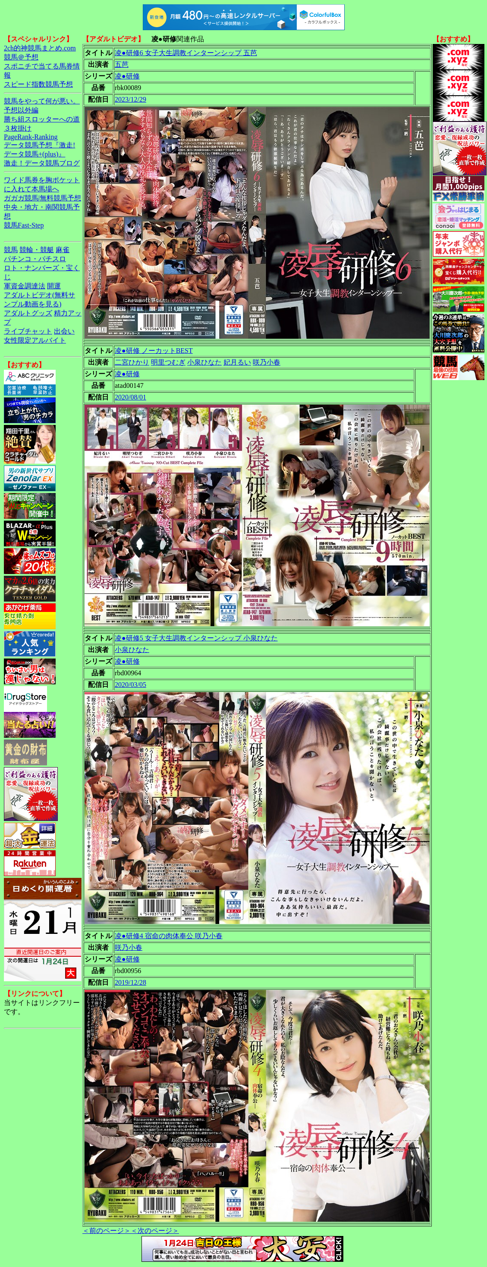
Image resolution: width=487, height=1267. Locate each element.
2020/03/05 (130, 684)
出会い (64, 331)
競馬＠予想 (21, 57)
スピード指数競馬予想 (38, 84)
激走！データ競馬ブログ (42, 163)
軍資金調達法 (24, 286)
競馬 (11, 249)
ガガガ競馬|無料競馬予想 (42, 198)
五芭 (122, 64)
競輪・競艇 (36, 249)
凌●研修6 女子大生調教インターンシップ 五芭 (186, 52)
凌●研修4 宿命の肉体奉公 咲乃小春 (169, 935)
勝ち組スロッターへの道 (42, 119)
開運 (54, 286)
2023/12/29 (130, 99)
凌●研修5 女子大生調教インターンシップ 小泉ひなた (196, 638)
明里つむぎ (168, 362)
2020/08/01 (130, 397)
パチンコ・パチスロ (35, 258)
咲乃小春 (266, 362)
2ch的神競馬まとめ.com (40, 48)
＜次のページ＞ (155, 1230)
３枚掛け (17, 128)
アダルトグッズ (28, 313)
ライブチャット (28, 331)
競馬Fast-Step (24, 225)
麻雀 (62, 249)
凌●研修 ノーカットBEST (154, 350)
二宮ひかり (132, 362)
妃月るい (237, 362)
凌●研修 (127, 76)
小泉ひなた (204, 362)
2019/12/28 (130, 982)
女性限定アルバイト (35, 340)
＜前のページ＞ (106, 1230)
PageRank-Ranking (30, 136)
